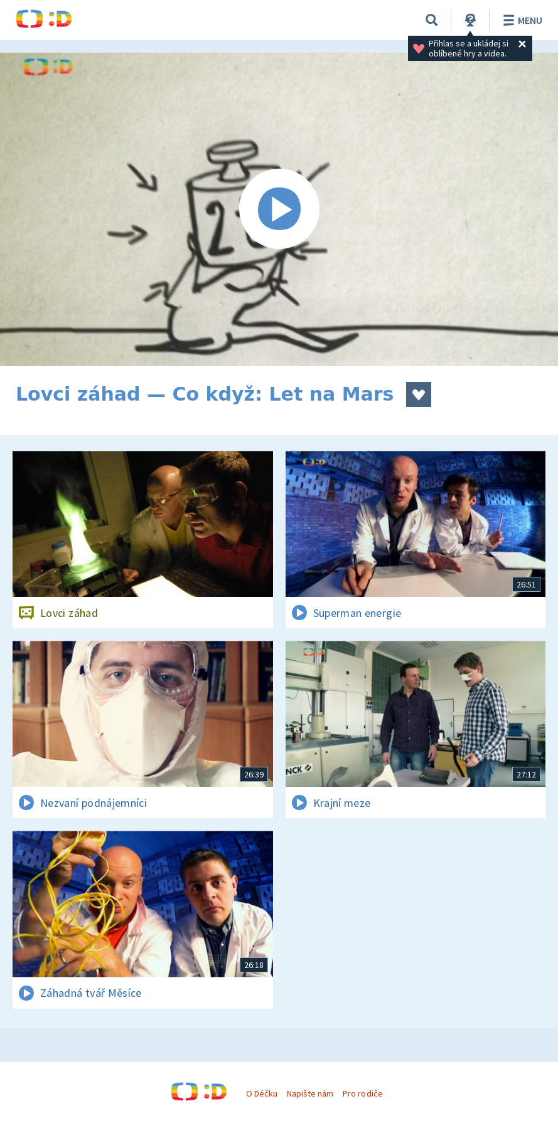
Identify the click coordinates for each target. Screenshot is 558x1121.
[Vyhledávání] (432, 20)
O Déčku (261, 1093)
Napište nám (310, 1093)
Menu (520, 20)
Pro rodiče (362, 1093)
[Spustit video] (279, 209)
